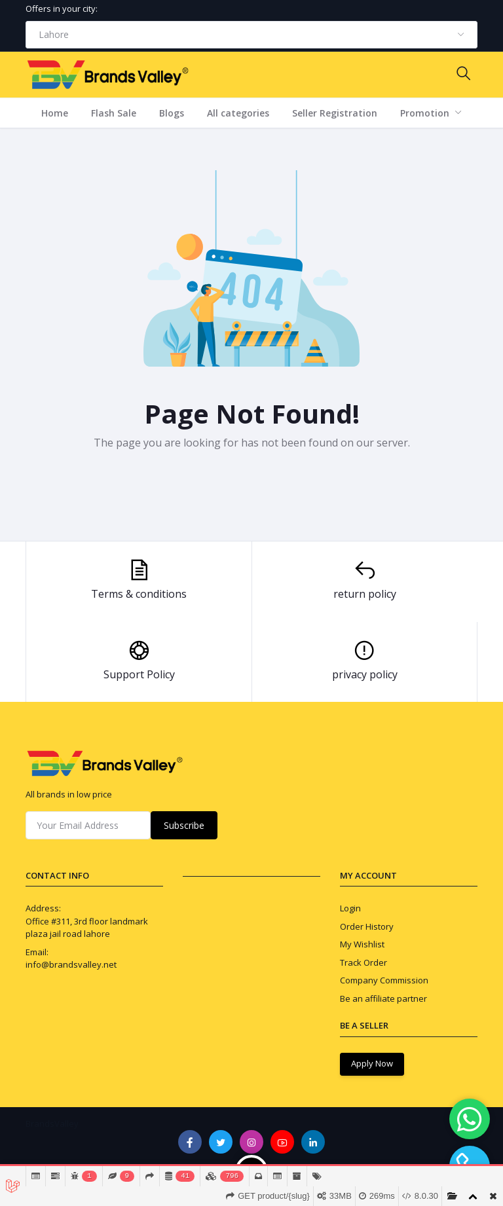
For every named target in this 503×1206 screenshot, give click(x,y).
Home (54, 113)
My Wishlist (362, 944)
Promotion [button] (426, 113)
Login (350, 908)
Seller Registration (334, 113)
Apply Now (372, 1063)
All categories (238, 113)
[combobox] (251, 34)
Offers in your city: (62, 8)
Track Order (363, 962)
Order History (367, 926)
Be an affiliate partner (383, 998)
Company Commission (384, 980)
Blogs (171, 113)
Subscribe (184, 825)
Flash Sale (113, 113)
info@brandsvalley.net (71, 964)
